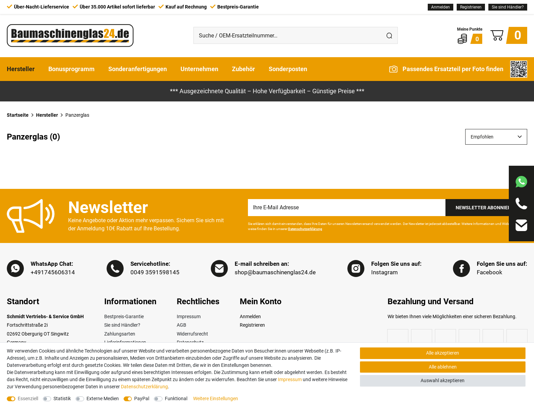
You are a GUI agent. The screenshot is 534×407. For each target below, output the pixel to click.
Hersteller (21, 68)
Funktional (176, 398)
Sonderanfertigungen (137, 68)
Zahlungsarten (119, 334)
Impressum (189, 317)
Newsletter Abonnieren (486, 207)
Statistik (62, 398)
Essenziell (28, 398)
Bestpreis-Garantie (124, 317)
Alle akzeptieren (442, 353)
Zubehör (243, 68)
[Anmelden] (440, 7)
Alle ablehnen (443, 367)
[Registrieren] (471, 7)
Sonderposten (288, 68)
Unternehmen (199, 68)
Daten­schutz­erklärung (144, 386)
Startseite (18, 115)
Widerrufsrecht (192, 334)
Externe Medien (103, 398)
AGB (181, 325)
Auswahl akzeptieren (443, 380)
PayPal (141, 398)
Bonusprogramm (71, 68)
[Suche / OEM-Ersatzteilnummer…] (287, 35)
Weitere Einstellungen (215, 398)
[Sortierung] (496, 137)
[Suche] (389, 35)
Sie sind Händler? (508, 7)
